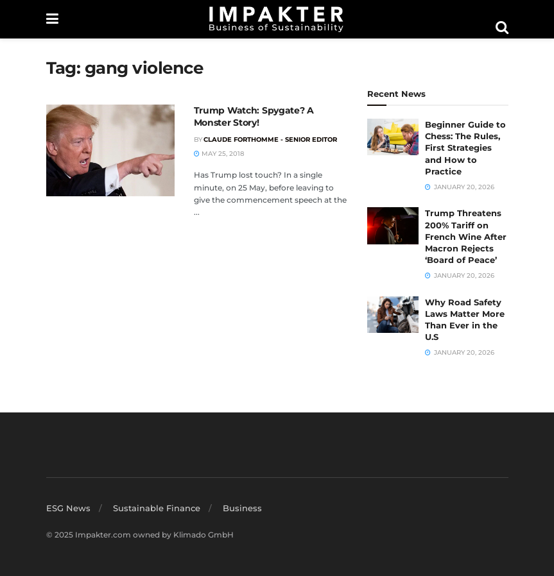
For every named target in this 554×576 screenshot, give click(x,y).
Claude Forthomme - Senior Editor (270, 139)
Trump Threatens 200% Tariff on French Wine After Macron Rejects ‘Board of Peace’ (465, 236)
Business (242, 508)
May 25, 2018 (219, 153)
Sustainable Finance (156, 508)
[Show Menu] (52, 19)
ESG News (68, 508)
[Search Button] (502, 27)
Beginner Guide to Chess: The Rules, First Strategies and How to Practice (465, 147)
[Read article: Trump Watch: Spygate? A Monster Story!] (110, 150)
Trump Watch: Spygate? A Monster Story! (254, 117)
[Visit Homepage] (277, 19)
